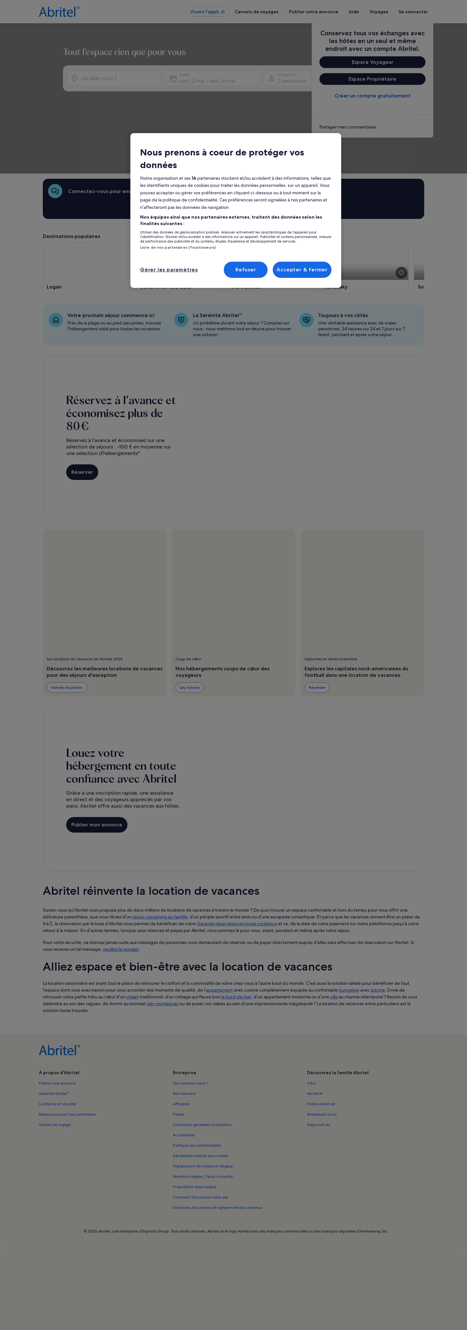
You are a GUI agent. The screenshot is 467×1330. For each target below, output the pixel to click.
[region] (235, 210)
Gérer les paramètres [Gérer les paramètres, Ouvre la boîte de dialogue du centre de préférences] (169, 270)
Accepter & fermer (302, 270)
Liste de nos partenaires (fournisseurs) (178, 247)
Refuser (245, 270)
